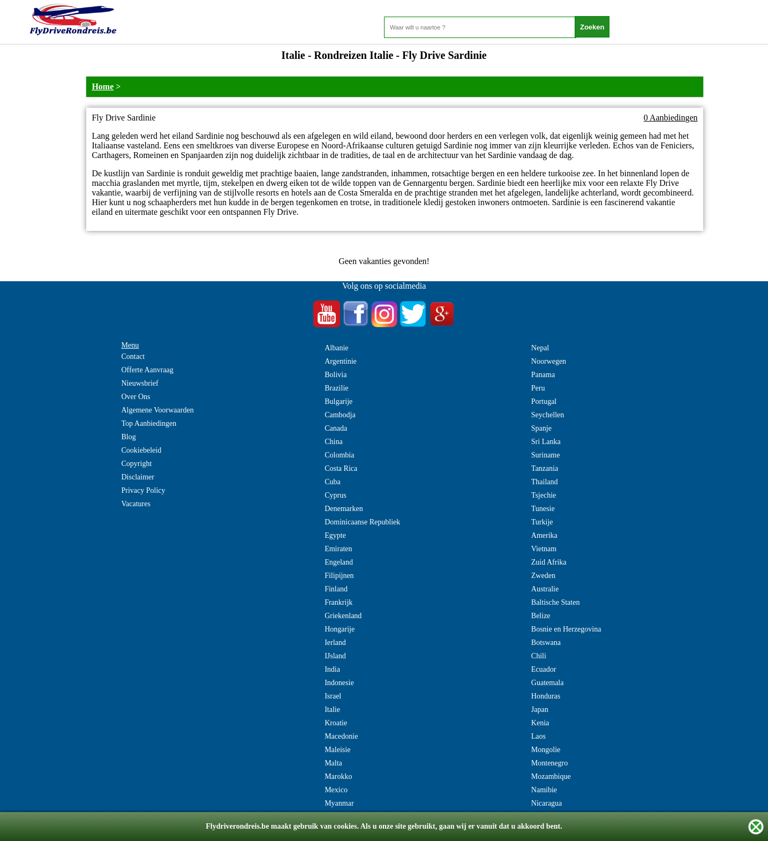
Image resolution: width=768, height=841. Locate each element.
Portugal (543, 401)
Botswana (546, 643)
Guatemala (547, 683)
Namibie (544, 790)
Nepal (540, 348)
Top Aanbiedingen (149, 423)
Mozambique (551, 776)
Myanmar (339, 803)
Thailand (544, 482)
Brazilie (336, 388)
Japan (539, 709)
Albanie (336, 348)
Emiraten (338, 549)
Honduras (545, 696)
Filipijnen (339, 576)
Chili (538, 656)
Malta (333, 763)
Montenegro (549, 763)
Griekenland (343, 616)
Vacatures (136, 504)
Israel (333, 696)
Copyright (137, 464)
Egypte (335, 535)
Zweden (543, 576)
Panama (543, 375)
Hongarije (340, 629)
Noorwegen (548, 361)
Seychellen (547, 415)
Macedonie (341, 736)
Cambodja (340, 415)
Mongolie (545, 750)
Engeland (339, 562)
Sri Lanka (546, 442)
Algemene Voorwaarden (158, 410)
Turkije (542, 522)
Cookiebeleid (142, 450)
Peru (538, 388)
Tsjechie (543, 495)
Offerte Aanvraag (148, 370)
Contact (133, 356)
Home (103, 86)
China (333, 442)
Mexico (336, 790)
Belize (541, 616)
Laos (538, 736)
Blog (129, 437)
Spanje (541, 428)
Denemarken (344, 509)
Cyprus (335, 495)
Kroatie (336, 723)
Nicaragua (546, 803)
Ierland (335, 643)
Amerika (544, 535)
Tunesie (543, 509)
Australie (545, 589)
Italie (332, 709)
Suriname (545, 455)
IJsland (335, 656)
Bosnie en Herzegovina (566, 629)
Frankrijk (338, 602)
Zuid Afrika (549, 562)
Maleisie (337, 750)
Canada (336, 428)
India (332, 669)
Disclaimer (138, 477)
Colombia (339, 455)
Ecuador (543, 669)
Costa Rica (341, 468)
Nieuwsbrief (140, 383)
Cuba (333, 482)
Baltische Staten (555, 602)
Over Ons (136, 397)
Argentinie (341, 361)
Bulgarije (338, 401)
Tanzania (544, 468)
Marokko (338, 776)
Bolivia (336, 375)
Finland (336, 589)
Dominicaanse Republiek (362, 522)
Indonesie (339, 683)
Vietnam (543, 549)
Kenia (540, 723)
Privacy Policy (143, 490)
